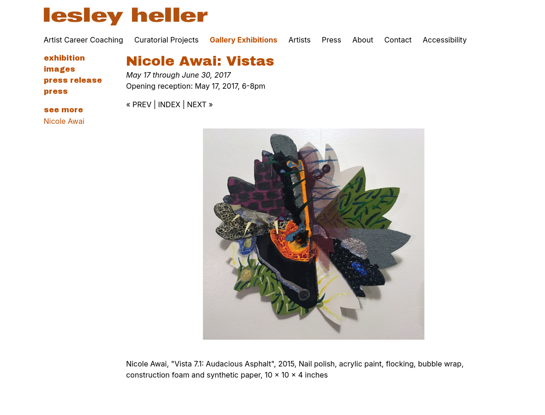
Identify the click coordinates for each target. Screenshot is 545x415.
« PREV (138, 104)
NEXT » (200, 104)
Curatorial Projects (166, 39)
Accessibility (445, 39)
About (363, 39)
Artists (299, 39)
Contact (398, 39)
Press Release (73, 80)
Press (331, 39)
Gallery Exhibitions (243, 39)
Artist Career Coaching (83, 39)
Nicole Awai (64, 121)
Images (59, 69)
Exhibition (64, 58)
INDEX (169, 104)
